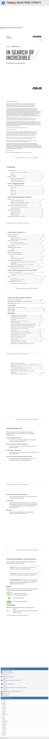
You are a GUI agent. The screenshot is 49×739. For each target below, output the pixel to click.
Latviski (3, 719)
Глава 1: (5, 674)
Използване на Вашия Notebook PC (12, 680)
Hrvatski (3, 711)
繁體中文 (4, 735)
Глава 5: (5, 689)
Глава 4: (5, 685)
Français (4, 710)
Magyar (3, 713)
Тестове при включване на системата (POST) (15, 687)
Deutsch (3, 703)
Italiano (3, 715)
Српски (3, 730)
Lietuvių (3, 718)
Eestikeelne (4, 708)
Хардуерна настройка (8, 676)
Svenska (4, 731)
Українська (4, 732)
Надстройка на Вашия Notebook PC (12, 691)
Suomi (3, 709)
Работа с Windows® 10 (9, 684)
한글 (3, 716)
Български (4, 699)
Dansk (3, 702)
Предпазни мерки (7, 671)
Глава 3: (5, 682)
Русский (4, 726)
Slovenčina (4, 727)
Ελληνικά (4, 704)
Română (4, 725)
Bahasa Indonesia (5, 714)
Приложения (6, 695)
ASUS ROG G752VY (3, 3)
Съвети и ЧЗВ (6, 693)
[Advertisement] (13, 16)
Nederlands (4, 720)
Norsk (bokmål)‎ (5, 721)
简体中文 (4, 733)
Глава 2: (5, 678)
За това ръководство (8, 672)
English (3, 705)
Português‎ (4, 724)
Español (3, 707)
